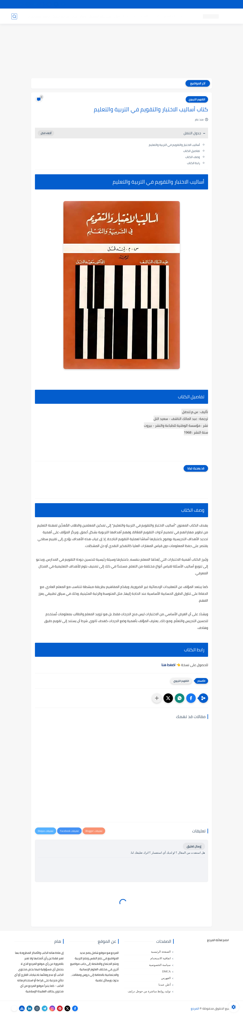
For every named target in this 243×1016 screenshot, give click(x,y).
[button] (191, 698)
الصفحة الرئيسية (161, 951)
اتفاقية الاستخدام (160, 958)
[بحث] (14, 16)
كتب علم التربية (149, 16)
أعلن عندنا (165, 984)
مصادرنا (164, 4)
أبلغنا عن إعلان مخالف (143, 4)
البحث (176, 4)
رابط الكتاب (193, 163)
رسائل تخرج (78, 16)
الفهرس (166, 978)
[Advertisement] (121, 51)
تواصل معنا (224, 4)
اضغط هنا (168, 665)
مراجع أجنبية (60, 16)
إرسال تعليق (194, 846)
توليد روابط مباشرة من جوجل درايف (149, 991)
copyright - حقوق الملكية (111, 4)
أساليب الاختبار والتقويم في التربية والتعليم (174, 145)
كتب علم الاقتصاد (99, 16)
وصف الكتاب (192, 157)
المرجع (195, 1008)
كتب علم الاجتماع (125, 16)
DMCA (166, 971)
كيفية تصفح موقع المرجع (198, 4)
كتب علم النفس (173, 16)
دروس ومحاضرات (38, 16)
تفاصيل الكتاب (191, 151)
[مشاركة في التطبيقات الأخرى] (157, 698)
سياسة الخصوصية (160, 964)
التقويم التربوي (197, 99)
